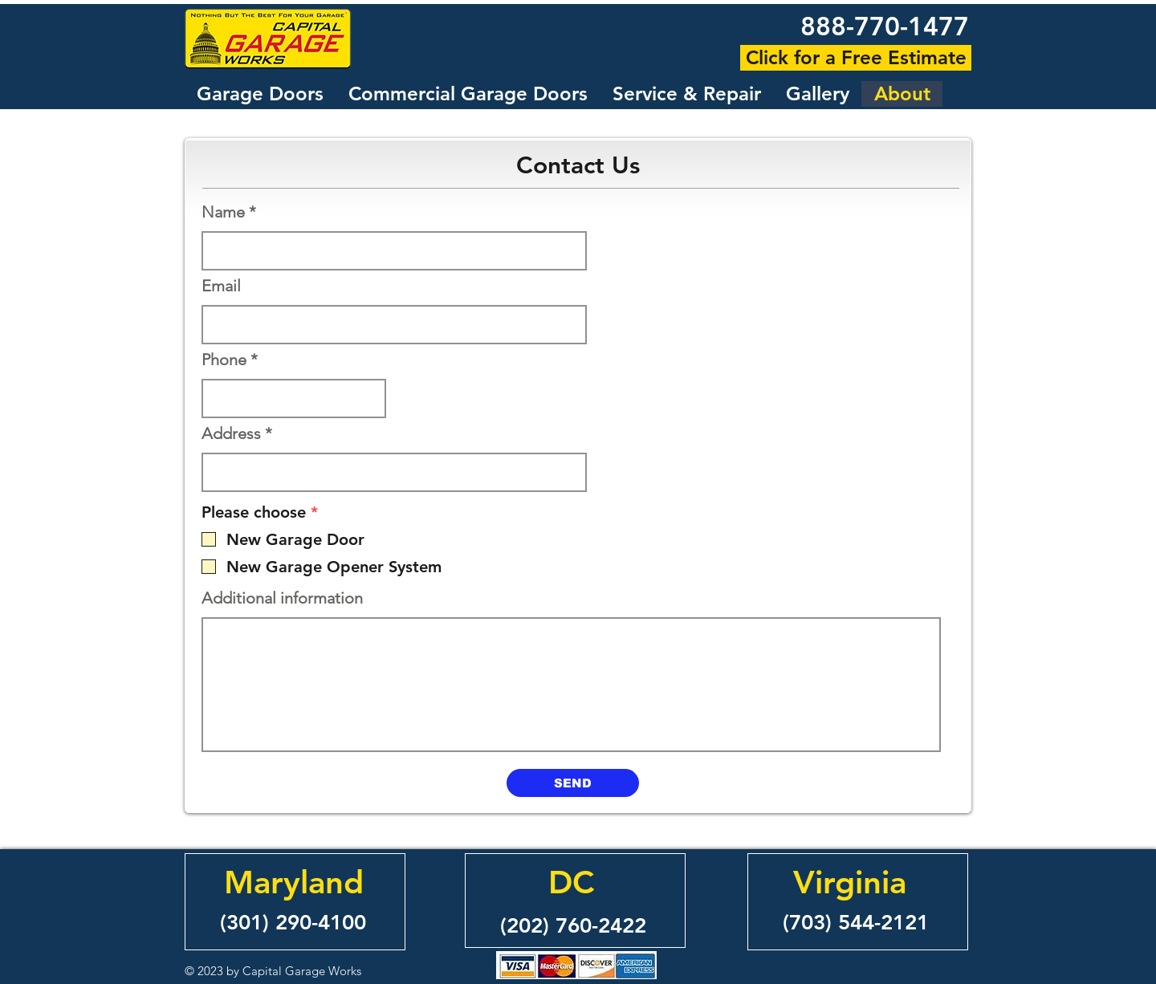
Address (231, 433)
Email (221, 286)
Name (223, 212)
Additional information (282, 598)
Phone (223, 360)
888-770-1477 (884, 26)
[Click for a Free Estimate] (855, 58)
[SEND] (573, 783)
